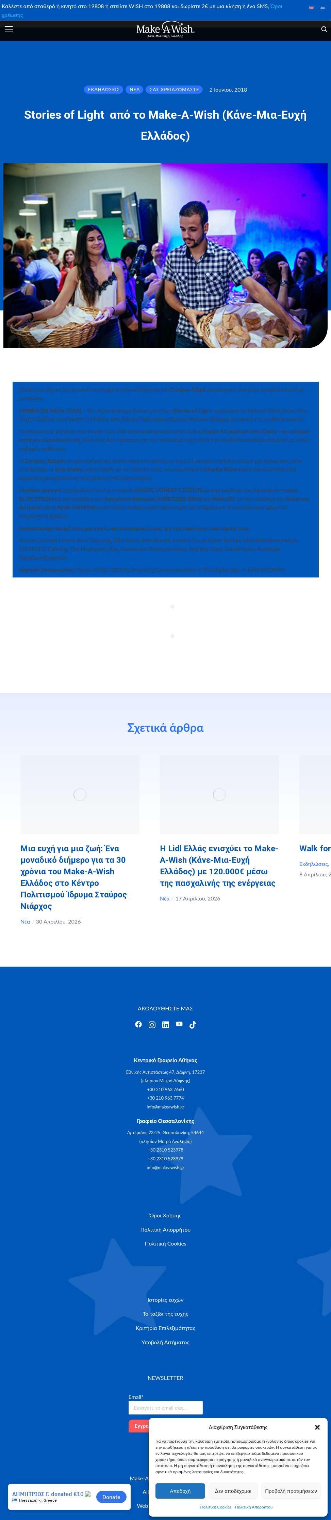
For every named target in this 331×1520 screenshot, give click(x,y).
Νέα (25, 921)
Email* (136, 1396)
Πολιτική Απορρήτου (254, 1506)
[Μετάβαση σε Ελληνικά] (322, 7)
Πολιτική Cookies (216, 1506)
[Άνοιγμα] (8, 29)
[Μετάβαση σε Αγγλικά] (311, 7)
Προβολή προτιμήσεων (291, 1491)
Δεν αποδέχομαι (233, 1491)
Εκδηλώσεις (313, 863)
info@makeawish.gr (165, 1106)
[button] (317, 1427)
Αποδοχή (180, 1491)
